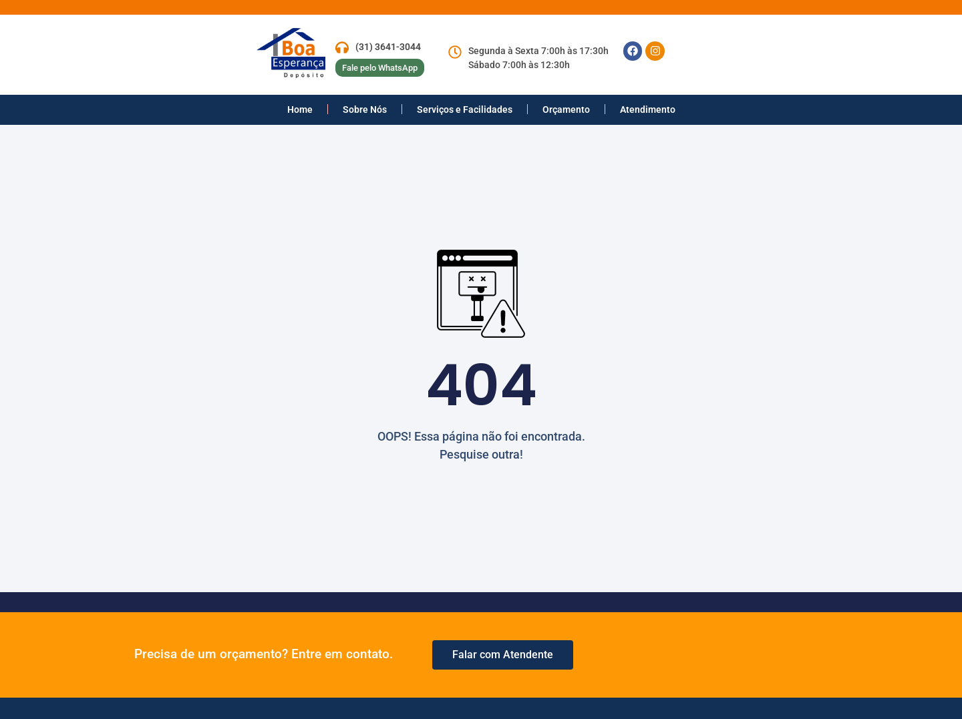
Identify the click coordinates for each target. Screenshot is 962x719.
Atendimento (647, 109)
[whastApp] (502, 655)
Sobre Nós (365, 109)
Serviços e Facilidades (464, 109)
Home (300, 109)
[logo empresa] (307, 53)
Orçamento (566, 109)
